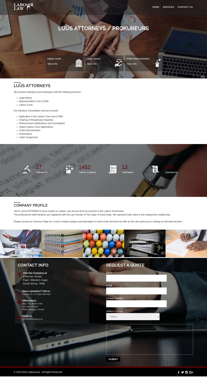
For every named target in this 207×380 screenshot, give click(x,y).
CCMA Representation (138, 59)
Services (168, 7)
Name (110, 272)
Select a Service (115, 311)
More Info (53, 64)
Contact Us (185, 7)
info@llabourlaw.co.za (32, 319)
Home (155, 7)
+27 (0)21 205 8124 (42, 294)
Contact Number (115, 298)
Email (110, 285)
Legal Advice (94, 59)
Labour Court (54, 59)
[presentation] (119, 343)
